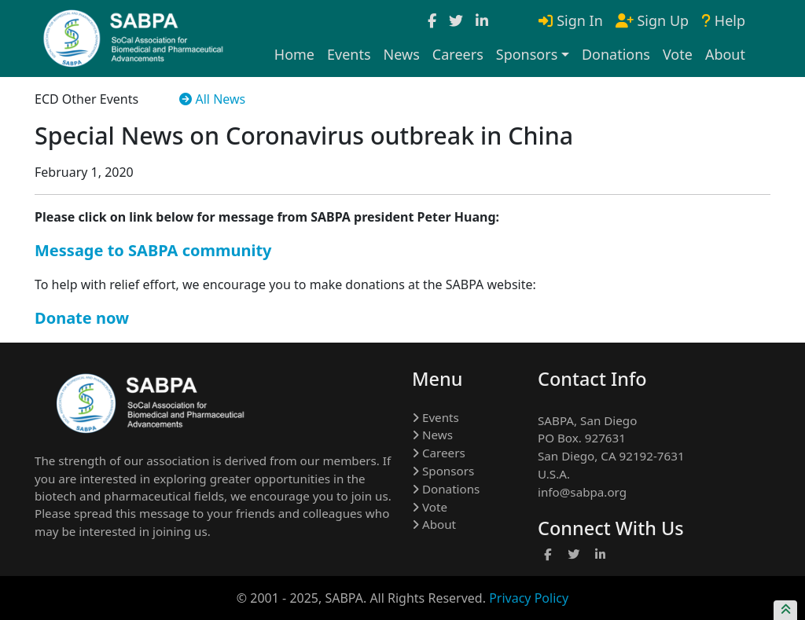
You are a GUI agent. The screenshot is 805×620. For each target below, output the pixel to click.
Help (723, 20)
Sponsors (443, 471)
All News (212, 99)
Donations (616, 54)
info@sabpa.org (582, 492)
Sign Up (652, 20)
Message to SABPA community (153, 250)
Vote (678, 54)
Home (294, 54)
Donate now (82, 317)
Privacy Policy (528, 598)
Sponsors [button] (527, 54)
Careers (457, 54)
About (725, 54)
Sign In (570, 20)
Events (349, 54)
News (402, 54)
